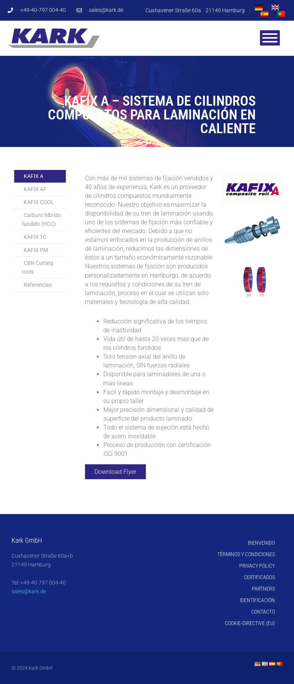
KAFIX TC (35, 237)
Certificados (259, 577)
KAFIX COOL (39, 202)
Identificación (257, 600)
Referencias (38, 285)
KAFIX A (33, 176)
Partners (263, 589)
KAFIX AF (35, 189)
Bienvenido (261, 543)
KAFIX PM (36, 250)
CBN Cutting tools (37, 267)
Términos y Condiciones (246, 554)
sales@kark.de (28, 591)
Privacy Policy (257, 566)
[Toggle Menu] (270, 37)
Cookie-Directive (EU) (250, 623)
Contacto (263, 612)
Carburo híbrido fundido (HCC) (41, 219)
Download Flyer (115, 471)
